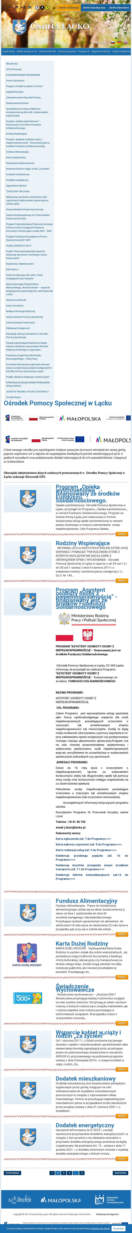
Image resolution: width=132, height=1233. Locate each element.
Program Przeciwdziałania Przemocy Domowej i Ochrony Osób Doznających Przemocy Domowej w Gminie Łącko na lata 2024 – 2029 (29, 227)
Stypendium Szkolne (16, 185)
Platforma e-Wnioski (16, 299)
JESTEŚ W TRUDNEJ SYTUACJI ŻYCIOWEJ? (27, 391)
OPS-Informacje (13, 68)
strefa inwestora (119, 7)
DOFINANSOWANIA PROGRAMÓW (23, 74)
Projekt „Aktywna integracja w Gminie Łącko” (28, 376)
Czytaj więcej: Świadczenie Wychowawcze (66, 1020)
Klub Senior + (12, 268)
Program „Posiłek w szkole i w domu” (24, 85)
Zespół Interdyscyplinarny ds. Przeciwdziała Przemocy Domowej (27, 216)
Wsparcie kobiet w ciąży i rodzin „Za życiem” (28, 168)
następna (120, 1172)
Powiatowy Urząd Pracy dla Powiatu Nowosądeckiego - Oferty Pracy (23, 356)
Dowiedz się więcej (100, 1228)
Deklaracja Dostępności (18, 327)
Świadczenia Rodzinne (17, 102)
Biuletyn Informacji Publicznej (20, 310)
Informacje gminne (67, 51)
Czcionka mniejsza (54, 7)
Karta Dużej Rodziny (16, 157)
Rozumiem (118, 1228)
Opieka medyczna (121, 51)
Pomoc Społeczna (15, 80)
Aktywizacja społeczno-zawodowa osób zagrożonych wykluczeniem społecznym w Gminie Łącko (27, 199)
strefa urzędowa (69, 7)
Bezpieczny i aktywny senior (20, 263)
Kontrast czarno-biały (42, 7)
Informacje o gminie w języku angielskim (126, 42)
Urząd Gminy (8, 51)
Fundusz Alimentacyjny (17, 151)
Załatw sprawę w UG (27, 51)
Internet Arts (85, 1213)
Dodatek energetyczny (17, 179)
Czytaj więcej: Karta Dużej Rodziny (66, 974)
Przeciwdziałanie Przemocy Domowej (24, 208)
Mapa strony (100, 42)
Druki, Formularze (14, 305)
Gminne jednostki (47, 51)
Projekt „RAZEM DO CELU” (19, 245)
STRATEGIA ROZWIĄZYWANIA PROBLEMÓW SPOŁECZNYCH (28, 384)
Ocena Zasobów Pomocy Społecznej (24, 316)
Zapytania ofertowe (101, 51)
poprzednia (12, 1172)
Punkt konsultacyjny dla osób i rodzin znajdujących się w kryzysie (24, 276)
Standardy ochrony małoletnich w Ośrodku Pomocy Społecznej (27, 335)
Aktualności (12, 63)
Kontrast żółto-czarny (47, 7)
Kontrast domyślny (37, 7)
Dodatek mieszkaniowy (17, 173)
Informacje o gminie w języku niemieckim (119, 42)
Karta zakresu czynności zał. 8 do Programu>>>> (89, 843)
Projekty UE (83, 51)
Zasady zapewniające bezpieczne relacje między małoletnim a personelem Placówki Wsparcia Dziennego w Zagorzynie (27, 345)
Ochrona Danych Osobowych (20, 322)
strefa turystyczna (94, 7)
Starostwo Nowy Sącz (20, 1199)
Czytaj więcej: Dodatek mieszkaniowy (66, 1113)
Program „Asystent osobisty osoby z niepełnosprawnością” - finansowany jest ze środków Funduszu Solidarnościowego (28, 142)
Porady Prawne (13, 396)
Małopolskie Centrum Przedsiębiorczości (108, 1199)
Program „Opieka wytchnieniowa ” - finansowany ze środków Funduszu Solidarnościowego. (23, 124)
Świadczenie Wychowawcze (20, 162)
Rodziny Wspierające (16, 133)
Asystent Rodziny (14, 91)
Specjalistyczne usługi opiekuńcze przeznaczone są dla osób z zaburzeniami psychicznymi (27, 111)
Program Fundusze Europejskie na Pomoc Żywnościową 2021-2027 (26, 238)
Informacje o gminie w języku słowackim (113, 42)
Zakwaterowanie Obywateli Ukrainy (23, 97)
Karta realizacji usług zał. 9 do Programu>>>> (86, 849)
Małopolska (64, 1198)
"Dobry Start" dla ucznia (18, 190)
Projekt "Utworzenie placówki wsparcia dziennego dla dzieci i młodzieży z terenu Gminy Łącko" (26, 254)
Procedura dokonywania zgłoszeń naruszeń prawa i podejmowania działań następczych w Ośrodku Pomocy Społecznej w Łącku (29, 367)
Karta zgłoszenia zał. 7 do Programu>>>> (83, 838)
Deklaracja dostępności (107, 1213)
